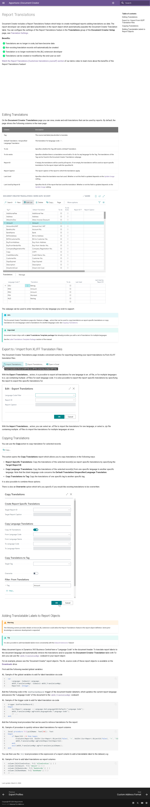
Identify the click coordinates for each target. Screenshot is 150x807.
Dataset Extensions (61, 643)
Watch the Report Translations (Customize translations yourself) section (33, 61)
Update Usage (109, 176)
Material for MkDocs (17, 804)
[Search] (135, 3)
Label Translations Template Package (22, 339)
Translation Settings (19, 33)
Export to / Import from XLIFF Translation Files (133, 21)
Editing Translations (129, 17)
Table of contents (129, 14)
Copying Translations (130, 26)
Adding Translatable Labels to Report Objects (133, 30)
